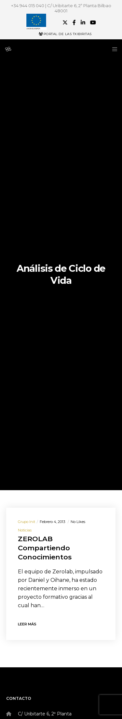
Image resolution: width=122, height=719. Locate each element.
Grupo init (26, 521)
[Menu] (112, 49)
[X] (65, 22)
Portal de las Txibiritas (65, 34)
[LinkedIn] (83, 22)
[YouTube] (93, 22)
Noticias (25, 530)
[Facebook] (74, 22)
